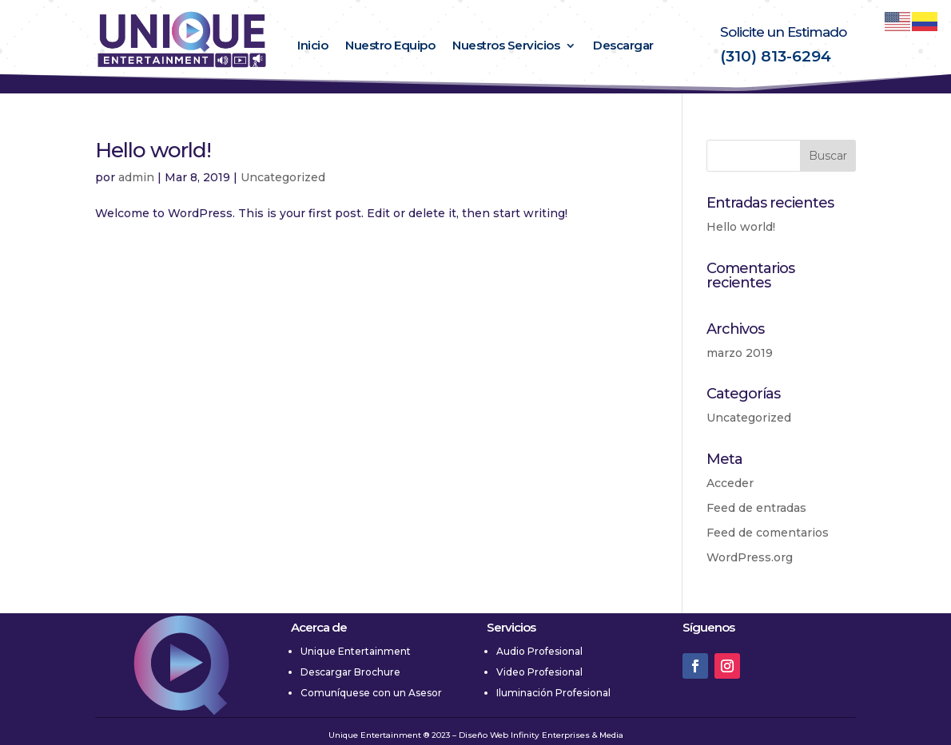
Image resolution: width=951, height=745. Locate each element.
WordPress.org (749, 557)
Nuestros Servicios (505, 46)
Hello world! (153, 150)
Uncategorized (283, 177)
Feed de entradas (756, 508)
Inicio (312, 46)
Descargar (623, 46)
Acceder (730, 483)
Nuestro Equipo (390, 46)
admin (136, 177)
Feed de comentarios (767, 532)
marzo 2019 (739, 353)
